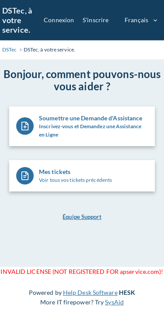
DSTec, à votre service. (17, 20)
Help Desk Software (90, 292)
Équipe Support (82, 216)
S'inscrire (95, 20)
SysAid (114, 302)
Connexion (59, 20)
